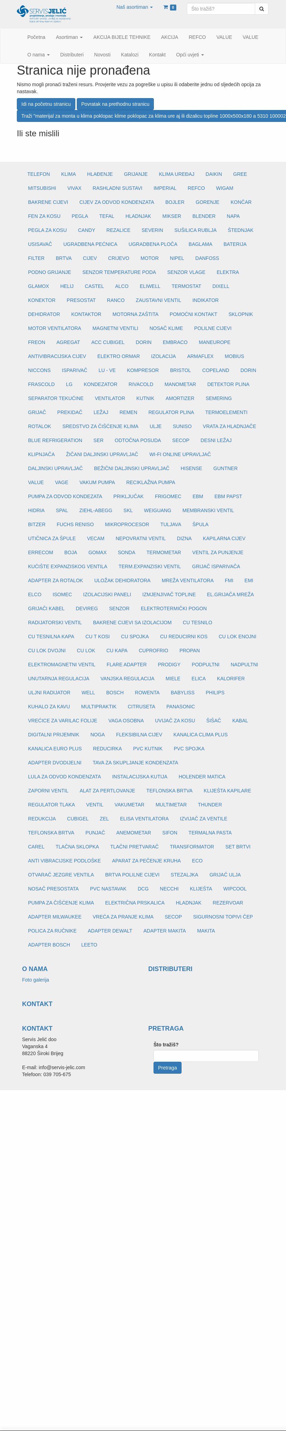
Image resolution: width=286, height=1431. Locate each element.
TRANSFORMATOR (192, 846)
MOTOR (150, 258)
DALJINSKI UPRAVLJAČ (55, 468)
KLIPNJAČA (41, 454)
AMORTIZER (179, 398)
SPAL (62, 510)
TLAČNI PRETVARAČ (134, 846)
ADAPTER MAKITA (164, 931)
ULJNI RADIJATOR (49, 692)
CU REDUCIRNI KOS (183, 636)
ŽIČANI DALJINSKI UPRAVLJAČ (102, 454)
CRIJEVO (118, 258)
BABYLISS (183, 692)
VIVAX (74, 188)
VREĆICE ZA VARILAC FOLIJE (62, 720)
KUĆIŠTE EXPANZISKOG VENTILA (67, 566)
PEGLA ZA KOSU (47, 230)
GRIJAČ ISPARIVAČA (216, 566)
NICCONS (39, 370)
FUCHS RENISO (75, 524)
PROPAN (189, 650)
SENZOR (119, 608)
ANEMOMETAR (133, 832)
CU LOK (86, 650)
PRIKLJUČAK (129, 496)
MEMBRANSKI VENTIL (208, 510)
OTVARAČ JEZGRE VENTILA (61, 875)
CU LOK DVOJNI (47, 650)
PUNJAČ (95, 832)
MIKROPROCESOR (127, 524)
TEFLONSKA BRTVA (170, 790)
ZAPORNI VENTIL (48, 790)
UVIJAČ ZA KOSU (175, 720)
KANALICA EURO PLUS (55, 748)
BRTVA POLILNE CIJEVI (132, 875)
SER (99, 440)
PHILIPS (215, 692)
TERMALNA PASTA (210, 832)
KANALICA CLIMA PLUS (200, 734)
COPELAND (215, 370)
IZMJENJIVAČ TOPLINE (169, 594)
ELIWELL (150, 286)
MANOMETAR (180, 384)
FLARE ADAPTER (127, 664)
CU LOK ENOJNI (237, 636)
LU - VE (107, 370)
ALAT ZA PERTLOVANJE (107, 790)
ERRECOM (40, 552)
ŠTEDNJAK (240, 230)
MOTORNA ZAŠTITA (135, 314)
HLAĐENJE (100, 174)
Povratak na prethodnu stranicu (115, 104)
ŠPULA (200, 524)
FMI (229, 580)
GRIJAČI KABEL (46, 608)
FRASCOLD (41, 384)
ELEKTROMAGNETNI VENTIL (61, 664)
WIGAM (224, 188)
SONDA (126, 552)
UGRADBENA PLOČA (153, 244)
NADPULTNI (244, 664)
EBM (197, 496)
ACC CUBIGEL (107, 342)
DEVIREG (87, 608)
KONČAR (241, 202)
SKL (127, 510)
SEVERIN (152, 230)
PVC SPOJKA (189, 748)
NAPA (233, 216)
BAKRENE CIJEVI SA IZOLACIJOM (132, 622)
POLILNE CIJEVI (213, 328)
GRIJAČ (37, 412)
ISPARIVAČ (75, 370)
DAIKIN (214, 174)
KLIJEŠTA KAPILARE (227, 790)
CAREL (36, 846)
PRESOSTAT (81, 300)
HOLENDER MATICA (202, 776)
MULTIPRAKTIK (99, 706)
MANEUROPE (214, 342)
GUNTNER (225, 468)
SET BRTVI (238, 846)
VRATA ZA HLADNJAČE (229, 426)
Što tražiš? (166, 1044)
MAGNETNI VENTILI (115, 328)
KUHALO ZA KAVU (49, 706)
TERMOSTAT (186, 286)
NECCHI (169, 889)
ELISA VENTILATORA (144, 818)
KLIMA (68, 174)
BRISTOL (180, 370)
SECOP (180, 440)
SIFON (169, 832)
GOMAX (97, 552)
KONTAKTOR (86, 314)
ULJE (156, 426)
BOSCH (115, 692)
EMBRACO (175, 342)
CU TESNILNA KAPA (51, 636)
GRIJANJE (136, 174)
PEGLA (80, 216)
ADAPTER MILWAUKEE (54, 917)
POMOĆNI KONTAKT (193, 314)
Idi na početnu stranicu (46, 104)
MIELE (173, 678)
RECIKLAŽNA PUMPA (150, 482)
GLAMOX (38, 286)
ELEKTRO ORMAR (118, 356)
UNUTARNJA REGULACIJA (58, 678)
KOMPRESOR (143, 370)
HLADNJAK (138, 216)
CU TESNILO (197, 622)
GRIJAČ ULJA (225, 875)
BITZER (37, 524)
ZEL (104, 818)
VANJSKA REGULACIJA (128, 678)
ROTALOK (39, 426)
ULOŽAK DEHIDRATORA (122, 580)
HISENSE (191, 468)
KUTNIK (145, 398)
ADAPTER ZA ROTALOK (55, 580)
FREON (36, 342)
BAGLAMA (200, 244)
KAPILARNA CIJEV (224, 538)
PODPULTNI (205, 664)
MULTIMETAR (171, 804)
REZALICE (118, 230)
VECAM (95, 538)
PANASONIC (180, 706)
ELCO (34, 594)
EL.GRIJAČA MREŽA (230, 594)
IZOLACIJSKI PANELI (107, 594)
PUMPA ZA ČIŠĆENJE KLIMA (61, 903)
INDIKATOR (205, 300)
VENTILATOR (110, 398)
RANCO (116, 300)
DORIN (143, 342)
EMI (249, 580)
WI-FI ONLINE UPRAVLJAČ (180, 454)
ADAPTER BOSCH (49, 945)
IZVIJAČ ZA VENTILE (203, 818)
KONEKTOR (41, 300)
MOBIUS (234, 356)
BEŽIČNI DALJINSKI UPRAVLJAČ (131, 468)
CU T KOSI (98, 636)
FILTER (36, 258)
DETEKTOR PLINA (228, 384)
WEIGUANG (157, 510)
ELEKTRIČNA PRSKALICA (135, 903)
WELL (88, 692)
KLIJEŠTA (201, 889)
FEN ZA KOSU (44, 216)
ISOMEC (62, 594)
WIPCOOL (234, 889)
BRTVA (64, 258)
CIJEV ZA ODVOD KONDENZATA (116, 202)
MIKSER (171, 216)
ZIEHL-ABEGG (95, 510)
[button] (134, 7)
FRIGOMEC (168, 496)
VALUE (36, 482)
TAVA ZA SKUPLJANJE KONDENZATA (135, 762)
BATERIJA (235, 244)
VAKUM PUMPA (97, 482)
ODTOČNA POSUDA (138, 440)
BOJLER (174, 202)
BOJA (70, 552)
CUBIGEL (77, 818)
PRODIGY (169, 664)
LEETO (89, 945)
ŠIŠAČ (213, 720)
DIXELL (220, 286)
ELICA (199, 678)
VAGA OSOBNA (126, 720)
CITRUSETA (141, 706)
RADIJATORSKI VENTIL (55, 622)
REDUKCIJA (42, 818)
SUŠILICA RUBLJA (195, 230)
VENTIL (94, 804)
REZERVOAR (228, 903)
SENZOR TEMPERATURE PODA (119, 272)
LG (69, 384)
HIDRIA (36, 510)
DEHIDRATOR (44, 314)
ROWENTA (147, 692)
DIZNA (184, 538)
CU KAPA (116, 650)
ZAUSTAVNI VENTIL (158, 300)
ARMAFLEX (200, 356)
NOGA (97, 734)
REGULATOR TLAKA (51, 804)
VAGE (61, 482)
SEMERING (219, 398)
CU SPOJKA (135, 636)
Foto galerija (35, 980)
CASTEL (94, 286)
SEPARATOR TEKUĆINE (55, 398)
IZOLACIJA (163, 356)
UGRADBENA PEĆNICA (90, 244)
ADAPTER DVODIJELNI (54, 762)
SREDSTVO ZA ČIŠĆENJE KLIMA (100, 426)
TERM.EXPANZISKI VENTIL (149, 566)
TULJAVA (171, 524)
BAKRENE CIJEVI (48, 202)
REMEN (128, 412)
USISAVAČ (40, 244)
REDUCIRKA (107, 748)
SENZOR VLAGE (186, 272)
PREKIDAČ (69, 412)
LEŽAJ (101, 412)
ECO (197, 861)
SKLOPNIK (241, 314)
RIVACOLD (141, 384)
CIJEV (90, 258)
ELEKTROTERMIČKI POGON (174, 608)
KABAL (240, 720)
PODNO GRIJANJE (49, 272)
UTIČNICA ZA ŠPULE (52, 538)
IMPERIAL (165, 188)
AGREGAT (68, 342)
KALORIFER (231, 678)
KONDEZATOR (100, 384)
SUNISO (182, 426)
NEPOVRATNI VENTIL (141, 538)
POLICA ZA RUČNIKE (52, 931)
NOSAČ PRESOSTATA (53, 889)
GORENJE (207, 202)
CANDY (86, 230)
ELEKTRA (228, 272)
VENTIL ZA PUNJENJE (218, 552)
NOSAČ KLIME (166, 328)
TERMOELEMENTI (226, 412)
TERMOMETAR (164, 552)
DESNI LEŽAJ (216, 440)
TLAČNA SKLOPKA (77, 846)
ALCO (122, 286)
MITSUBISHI (42, 188)
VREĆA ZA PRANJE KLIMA (123, 917)
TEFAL (106, 216)
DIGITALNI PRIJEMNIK (53, 734)
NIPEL (177, 258)
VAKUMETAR (129, 804)
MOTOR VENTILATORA (54, 328)
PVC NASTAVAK (108, 889)
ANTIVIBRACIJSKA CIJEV (57, 356)
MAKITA (206, 931)
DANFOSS (207, 258)
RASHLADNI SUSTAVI (117, 188)
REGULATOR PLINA (171, 412)
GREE (240, 174)
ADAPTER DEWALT (110, 931)
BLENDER (204, 216)
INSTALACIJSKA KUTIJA (140, 776)
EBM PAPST (228, 496)
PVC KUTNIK (148, 748)
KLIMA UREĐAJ (176, 174)
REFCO (196, 188)
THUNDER (210, 804)
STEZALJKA (184, 875)
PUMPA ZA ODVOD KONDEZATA (65, 496)
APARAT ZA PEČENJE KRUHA (146, 861)
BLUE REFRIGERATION (55, 440)
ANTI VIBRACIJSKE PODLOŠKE (64, 861)
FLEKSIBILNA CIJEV (139, 734)
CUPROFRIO (153, 650)
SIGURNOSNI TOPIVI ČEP (223, 917)
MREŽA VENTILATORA (187, 580)
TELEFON (38, 174)
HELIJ (67, 286)
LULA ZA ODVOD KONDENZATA (64, 776)
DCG (143, 889)
